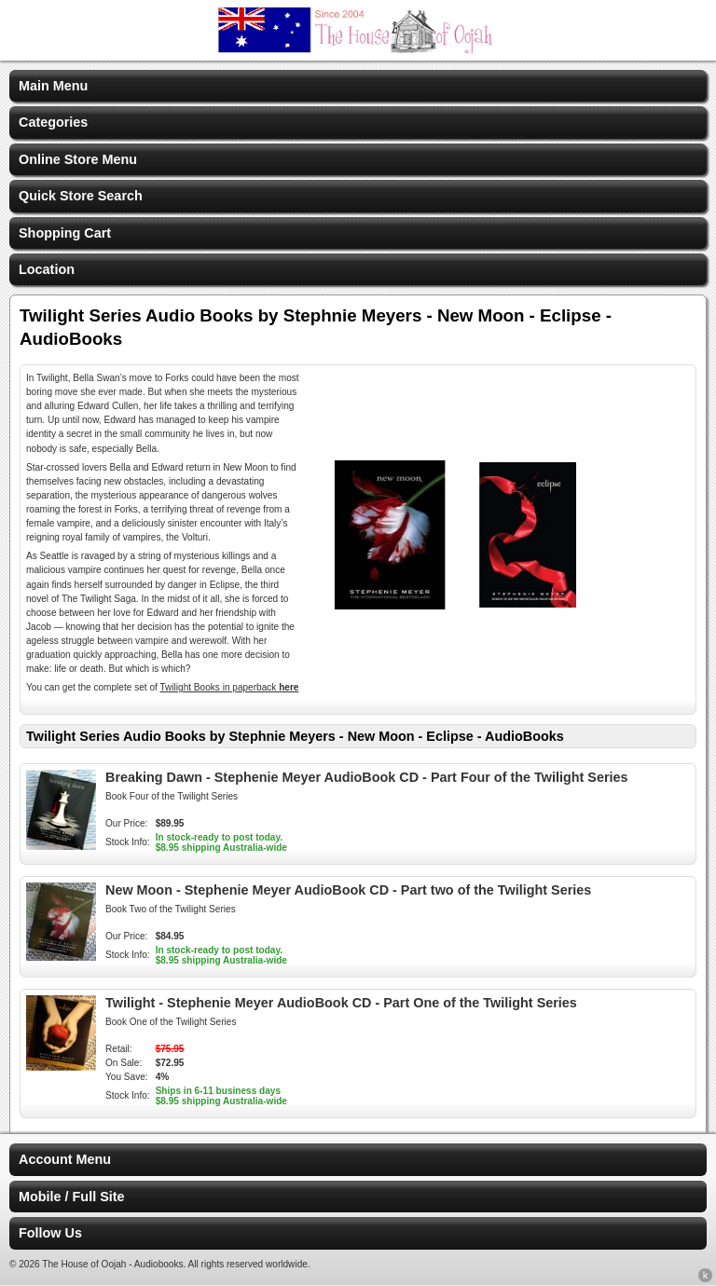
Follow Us (50, 1232)
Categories (53, 122)
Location (47, 269)
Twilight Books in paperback (228, 687)
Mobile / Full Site (72, 1196)
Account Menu (65, 1159)
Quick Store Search (81, 195)
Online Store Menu (78, 159)
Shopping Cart (65, 233)
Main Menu (53, 85)
